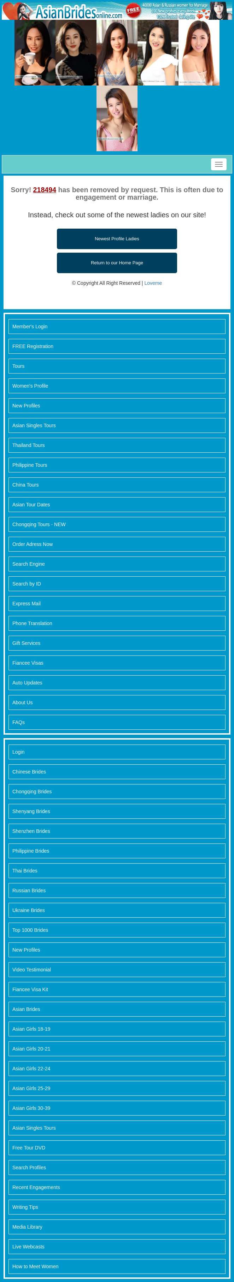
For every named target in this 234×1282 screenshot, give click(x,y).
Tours (18, 366)
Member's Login (29, 326)
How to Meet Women (35, 1266)
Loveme (153, 283)
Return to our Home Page (117, 262)
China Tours (25, 485)
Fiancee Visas (27, 663)
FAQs (18, 722)
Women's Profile (30, 386)
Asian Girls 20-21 (31, 1049)
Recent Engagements (36, 1187)
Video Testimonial (31, 969)
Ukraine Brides (28, 910)
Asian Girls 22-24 (31, 1068)
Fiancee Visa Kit (30, 989)
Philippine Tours (29, 465)
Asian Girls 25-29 (31, 1088)
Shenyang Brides (31, 811)
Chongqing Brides (32, 791)
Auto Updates (27, 683)
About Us (22, 702)
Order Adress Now (32, 544)
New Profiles (26, 405)
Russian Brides (29, 890)
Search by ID (26, 584)
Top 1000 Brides (30, 930)
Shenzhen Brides (31, 831)
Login (18, 752)
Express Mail (26, 603)
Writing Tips (25, 1207)
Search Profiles (29, 1167)
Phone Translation (32, 623)
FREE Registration (32, 346)
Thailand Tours (28, 445)
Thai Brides (24, 871)
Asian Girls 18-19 (31, 1029)
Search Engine (28, 564)
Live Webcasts (28, 1246)
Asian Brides (26, 1009)
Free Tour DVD (28, 1148)
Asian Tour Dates (31, 504)
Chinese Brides (29, 772)
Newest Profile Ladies (117, 238)
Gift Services (26, 643)
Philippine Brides (30, 851)
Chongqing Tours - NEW (39, 524)
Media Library (27, 1227)
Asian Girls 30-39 (31, 1108)
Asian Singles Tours (34, 425)
